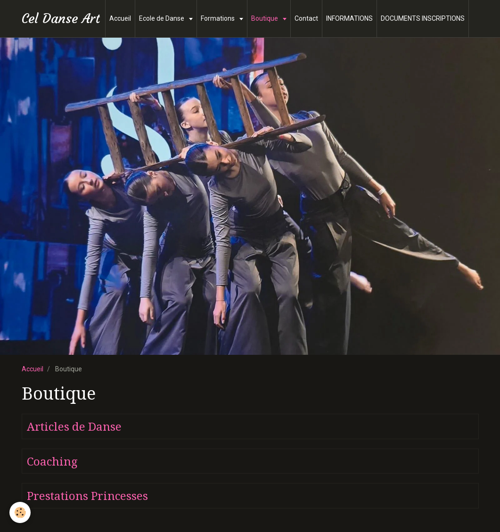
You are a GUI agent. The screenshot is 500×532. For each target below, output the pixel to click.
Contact (306, 18)
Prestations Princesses (87, 496)
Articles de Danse (74, 427)
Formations (218, 18)
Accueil (120, 18)
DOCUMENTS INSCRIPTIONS (423, 18)
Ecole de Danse (162, 18)
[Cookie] (20, 512)
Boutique (265, 18)
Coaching (52, 461)
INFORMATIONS (349, 18)
